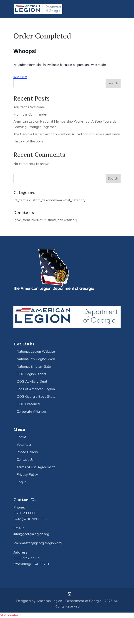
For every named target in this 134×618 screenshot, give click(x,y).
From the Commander (30, 114)
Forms (21, 437)
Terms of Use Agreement (36, 467)
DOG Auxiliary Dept (32, 381)
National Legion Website (36, 351)
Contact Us (25, 459)
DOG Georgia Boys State (36, 396)
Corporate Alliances (32, 411)
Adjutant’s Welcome (29, 107)
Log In (21, 482)
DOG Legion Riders (31, 374)
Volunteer (24, 444)
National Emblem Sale (34, 366)
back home (20, 76)
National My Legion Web (36, 359)
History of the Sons (28, 141)
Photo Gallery (27, 452)
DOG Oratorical (28, 404)
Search (113, 83)
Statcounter (9, 615)
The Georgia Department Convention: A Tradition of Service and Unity (66, 134)
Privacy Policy (27, 474)
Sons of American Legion (36, 389)
